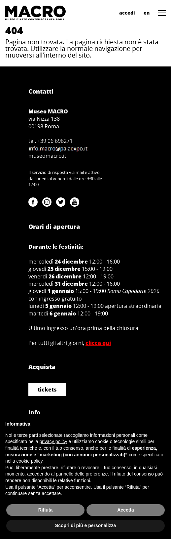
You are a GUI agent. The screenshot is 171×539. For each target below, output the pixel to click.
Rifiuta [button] (45, 510)
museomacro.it (47, 155)
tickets (47, 389)
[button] (160, 13)
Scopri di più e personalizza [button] (85, 525)
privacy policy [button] (53, 441)
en (147, 13)
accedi (127, 13)
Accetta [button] (125, 510)
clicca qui (98, 343)
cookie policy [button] (29, 461)
